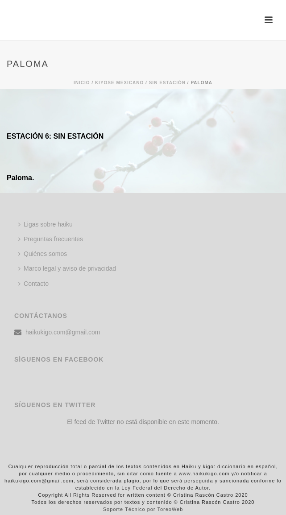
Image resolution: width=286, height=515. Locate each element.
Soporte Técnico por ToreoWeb (143, 509)
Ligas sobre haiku (45, 224)
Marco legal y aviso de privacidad (67, 268)
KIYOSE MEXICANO (119, 82)
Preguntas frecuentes (50, 239)
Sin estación (167, 82)
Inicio (82, 82)
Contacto (33, 283)
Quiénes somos (42, 253)
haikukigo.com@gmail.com (62, 332)
